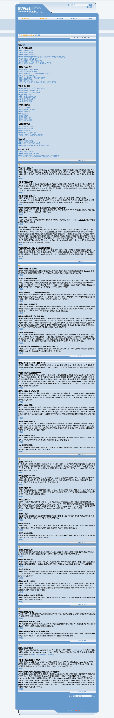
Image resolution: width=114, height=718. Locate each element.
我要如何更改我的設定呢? (28, 69)
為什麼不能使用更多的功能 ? (29, 154)
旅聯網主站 (43, 18)
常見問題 (74, 18)
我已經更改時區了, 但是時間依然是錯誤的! (34, 74)
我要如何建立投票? (25, 95)
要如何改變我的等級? (26, 80)
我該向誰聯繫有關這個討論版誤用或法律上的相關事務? (39, 156)
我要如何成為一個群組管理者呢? (30, 135)
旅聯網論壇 (25, 18)
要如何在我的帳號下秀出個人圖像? (31, 78)
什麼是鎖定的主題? (25, 120)
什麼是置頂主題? (24, 118)
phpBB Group (77, 650)
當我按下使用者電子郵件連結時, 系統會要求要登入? (38, 82)
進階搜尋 (89, 7)
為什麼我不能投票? (25, 101)
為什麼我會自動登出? (26, 55)
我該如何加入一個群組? (27, 133)
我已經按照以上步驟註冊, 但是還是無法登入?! (35, 63)
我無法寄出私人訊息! (26, 141)
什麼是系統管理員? (25, 126)
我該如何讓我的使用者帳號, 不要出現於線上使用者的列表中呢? (42, 57)
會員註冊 (60, 18)
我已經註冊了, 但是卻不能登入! (30, 61)
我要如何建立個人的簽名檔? (29, 93)
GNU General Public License (43, 654)
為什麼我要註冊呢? (25, 52)
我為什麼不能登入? (25, 50)
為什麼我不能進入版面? (27, 99)
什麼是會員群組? (24, 131)
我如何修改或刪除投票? (27, 97)
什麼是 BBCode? (24, 107)
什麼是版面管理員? (25, 128)
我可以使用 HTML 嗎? (26, 109)
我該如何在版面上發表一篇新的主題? (32, 88)
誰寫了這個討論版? (25, 151)
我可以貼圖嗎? (23, 114)
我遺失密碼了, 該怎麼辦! (27, 59)
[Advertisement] (57, 27)
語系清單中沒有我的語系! (28, 76)
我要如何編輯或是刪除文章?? (29, 90)
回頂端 (21, 178)
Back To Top (82, 160)
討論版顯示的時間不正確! (28, 71)
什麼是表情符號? (24, 112)
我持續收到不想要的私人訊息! (29, 143)
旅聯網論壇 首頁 (26, 35)
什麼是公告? (23, 116)
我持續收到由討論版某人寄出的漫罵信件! (33, 145)
